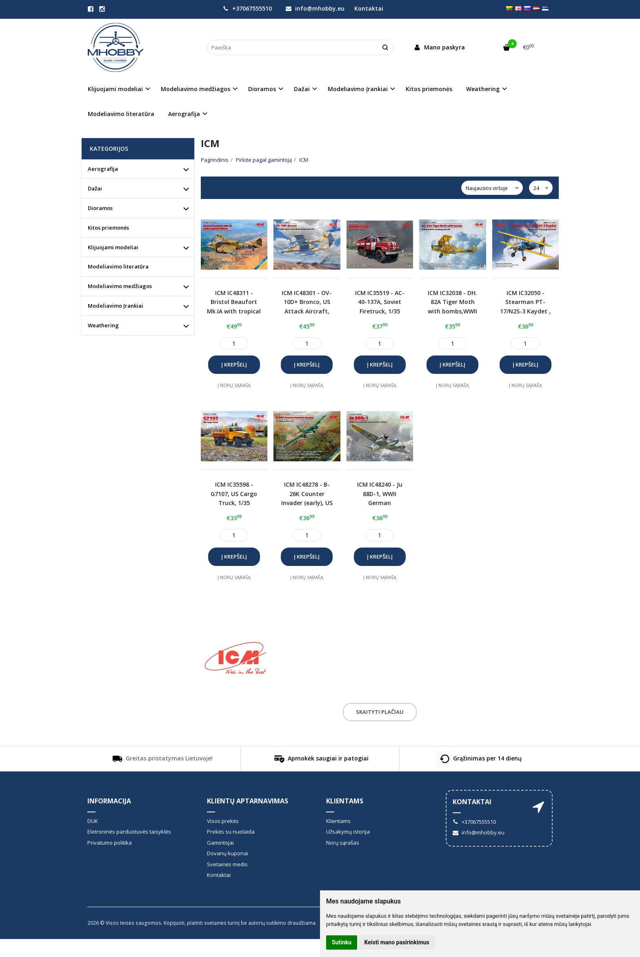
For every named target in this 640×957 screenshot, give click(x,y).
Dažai (95, 188)
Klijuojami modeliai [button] (115, 89)
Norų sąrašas (342, 842)
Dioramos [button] (262, 89)
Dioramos (100, 208)
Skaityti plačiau (380, 712)
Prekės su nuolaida (231, 831)
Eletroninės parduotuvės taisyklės (129, 831)
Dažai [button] (302, 89)
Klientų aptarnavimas (247, 800)
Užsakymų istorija (348, 831)
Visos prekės (223, 821)
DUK (92, 821)
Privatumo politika (109, 842)
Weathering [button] (483, 89)
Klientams (344, 800)
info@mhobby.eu (315, 8)
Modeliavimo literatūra (121, 114)
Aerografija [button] (184, 114)
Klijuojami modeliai (113, 247)
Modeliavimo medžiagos (120, 286)
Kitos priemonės (429, 89)
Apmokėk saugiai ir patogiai (320, 759)
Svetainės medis (227, 864)
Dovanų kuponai (227, 853)
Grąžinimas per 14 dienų (479, 759)
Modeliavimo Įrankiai (115, 305)
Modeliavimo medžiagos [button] (195, 89)
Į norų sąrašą (234, 385)
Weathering (103, 325)
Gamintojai (220, 842)
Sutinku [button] (341, 942)
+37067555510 (247, 8)
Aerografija (103, 168)
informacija (109, 800)
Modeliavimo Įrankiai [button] (358, 89)
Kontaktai (368, 8)
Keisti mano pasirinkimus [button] (396, 942)
